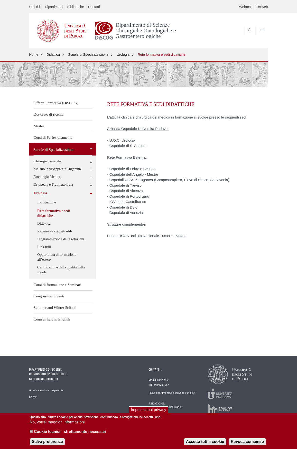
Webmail (245, 7)
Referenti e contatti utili (54, 231)
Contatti (94, 7)
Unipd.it (35, 7)
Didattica (53, 54)
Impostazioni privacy (148, 412)
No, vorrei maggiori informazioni (57, 424)
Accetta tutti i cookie (205, 444)
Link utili (44, 247)
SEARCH (259, 36)
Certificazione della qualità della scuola (61, 269)
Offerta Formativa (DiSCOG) (56, 103)
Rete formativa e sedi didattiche (162, 54)
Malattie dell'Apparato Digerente (58, 169)
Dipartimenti (54, 7)
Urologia (123, 54)
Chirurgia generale (47, 161)
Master (39, 126)
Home (33, 54)
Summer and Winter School (55, 307)
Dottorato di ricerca (48, 114)
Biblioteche (75, 7)
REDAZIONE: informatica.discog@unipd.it (164, 405)
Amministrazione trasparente (46, 390)
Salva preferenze (47, 444)
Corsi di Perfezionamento (53, 137)
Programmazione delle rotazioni (60, 239)
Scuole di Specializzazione (88, 54)
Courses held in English (52, 319)
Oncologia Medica (47, 177)
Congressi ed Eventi (49, 296)
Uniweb (262, 7)
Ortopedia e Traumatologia (53, 184)
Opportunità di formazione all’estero (56, 257)
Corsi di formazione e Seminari (57, 285)
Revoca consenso (247, 444)
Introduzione (46, 202)
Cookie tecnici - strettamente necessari (70, 434)
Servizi (33, 396)
